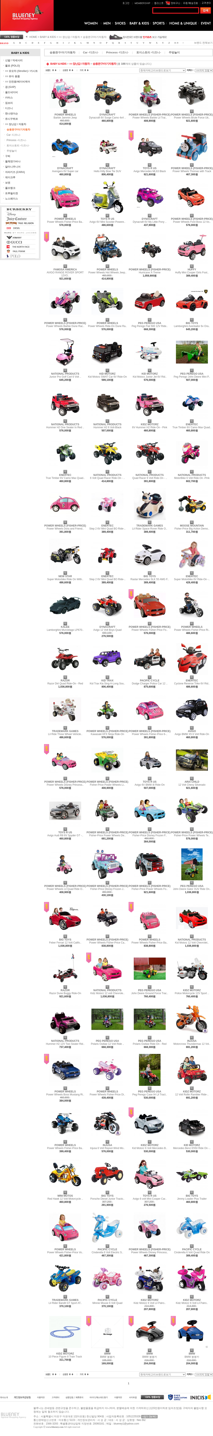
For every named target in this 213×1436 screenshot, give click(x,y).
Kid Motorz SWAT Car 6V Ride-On (107, 376)
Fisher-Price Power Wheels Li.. (107, 784)
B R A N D (4, 43)
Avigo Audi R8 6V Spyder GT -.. (65, 835)
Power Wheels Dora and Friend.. (65, 528)
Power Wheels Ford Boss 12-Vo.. (192, 221)
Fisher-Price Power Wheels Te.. (192, 835)
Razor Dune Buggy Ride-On (65, 993)
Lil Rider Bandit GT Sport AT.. (65, 1303)
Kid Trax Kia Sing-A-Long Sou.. (107, 683)
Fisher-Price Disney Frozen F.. (149, 835)
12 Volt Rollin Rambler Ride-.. (192, 1094)
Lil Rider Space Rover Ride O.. (149, 528)
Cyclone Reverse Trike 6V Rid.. (192, 683)
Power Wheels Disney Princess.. (65, 784)
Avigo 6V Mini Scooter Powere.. (107, 221)
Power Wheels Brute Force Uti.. (192, 117)
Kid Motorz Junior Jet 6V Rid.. (150, 376)
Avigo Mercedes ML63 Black (150, 171)
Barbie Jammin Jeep (65, 117)
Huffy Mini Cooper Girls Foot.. (192, 272)
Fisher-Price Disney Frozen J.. (107, 889)
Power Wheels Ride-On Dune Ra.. (107, 326)
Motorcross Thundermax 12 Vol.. (191, 1043)
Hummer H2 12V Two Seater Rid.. (65, 1043)
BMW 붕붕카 (107, 1356)
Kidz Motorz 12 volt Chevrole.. (107, 993)
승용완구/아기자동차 (94, 37)
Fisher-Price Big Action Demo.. (191, 528)
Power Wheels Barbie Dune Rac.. (65, 326)
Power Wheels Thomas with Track (192, 171)
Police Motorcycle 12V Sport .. (192, 993)
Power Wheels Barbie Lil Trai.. (149, 117)
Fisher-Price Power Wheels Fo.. (150, 889)
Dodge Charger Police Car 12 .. (149, 683)
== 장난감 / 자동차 (69, 37)
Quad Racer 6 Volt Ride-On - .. (149, 478)
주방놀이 (12, 150)
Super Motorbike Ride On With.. (65, 579)
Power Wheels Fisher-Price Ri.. (192, 629)
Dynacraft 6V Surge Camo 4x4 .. (107, 117)
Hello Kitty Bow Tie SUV (107, 171)
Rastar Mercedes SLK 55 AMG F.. (150, 579)
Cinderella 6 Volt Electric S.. (107, 1252)
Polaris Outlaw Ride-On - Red (150, 1043)
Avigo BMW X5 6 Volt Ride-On (192, 734)
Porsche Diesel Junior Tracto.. (107, 1198)
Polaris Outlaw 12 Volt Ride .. (107, 1043)
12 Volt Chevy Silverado (191, 784)
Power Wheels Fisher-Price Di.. (107, 1094)
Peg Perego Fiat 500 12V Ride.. (150, 326)
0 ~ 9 (176, 43)
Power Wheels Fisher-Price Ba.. (65, 221)
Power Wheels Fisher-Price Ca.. (107, 942)
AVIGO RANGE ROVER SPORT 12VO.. (65, 274)
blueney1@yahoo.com (126, 1423)
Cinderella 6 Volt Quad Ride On (192, 1252)
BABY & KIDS (48, 37)
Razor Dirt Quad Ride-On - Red (65, 683)
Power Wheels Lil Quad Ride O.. (65, 889)
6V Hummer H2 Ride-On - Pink (149, 427)
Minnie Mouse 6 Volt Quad (107, 1303)
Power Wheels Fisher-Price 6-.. (149, 734)
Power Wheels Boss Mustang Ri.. (65, 1094)
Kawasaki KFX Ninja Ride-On (107, 734)
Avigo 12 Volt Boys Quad (107, 629)
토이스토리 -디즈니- (18, 145)
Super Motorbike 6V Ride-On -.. (192, 579)
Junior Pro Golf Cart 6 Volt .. (65, 376)
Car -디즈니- (14, 134)
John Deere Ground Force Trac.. (149, 993)
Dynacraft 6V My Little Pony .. (150, 221)
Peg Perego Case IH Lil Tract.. (149, 1094)
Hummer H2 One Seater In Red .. (65, 427)
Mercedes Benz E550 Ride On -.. (192, 1148)
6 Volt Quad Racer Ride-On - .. (107, 478)
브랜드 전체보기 (203, 42)
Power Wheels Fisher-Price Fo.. (150, 629)
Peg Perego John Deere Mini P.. (192, 376)
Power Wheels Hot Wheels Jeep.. (107, 272)
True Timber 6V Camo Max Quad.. (191, 427)
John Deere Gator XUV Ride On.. (192, 889)
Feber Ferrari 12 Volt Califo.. (65, 942)
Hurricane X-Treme (150, 272)
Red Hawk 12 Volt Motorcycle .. (65, 1198)
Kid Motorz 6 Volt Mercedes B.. (149, 1148)
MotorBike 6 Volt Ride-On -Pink (192, 478)
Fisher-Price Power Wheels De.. (107, 835)
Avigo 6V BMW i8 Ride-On (150, 784)
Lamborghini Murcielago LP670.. (65, 629)
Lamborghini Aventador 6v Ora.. (192, 326)
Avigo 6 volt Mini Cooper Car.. (150, 1198)
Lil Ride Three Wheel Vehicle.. (65, 734)
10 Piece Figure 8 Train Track (65, 1356)
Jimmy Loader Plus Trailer (192, 1198)
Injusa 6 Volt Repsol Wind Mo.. (107, 1148)
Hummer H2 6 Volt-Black (107, 427)
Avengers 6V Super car (65, 171)
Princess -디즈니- (16, 140)
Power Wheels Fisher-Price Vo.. (65, 1252)
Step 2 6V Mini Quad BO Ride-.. (107, 528)
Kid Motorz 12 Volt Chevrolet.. (192, 942)
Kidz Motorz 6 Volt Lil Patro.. (150, 1303)
